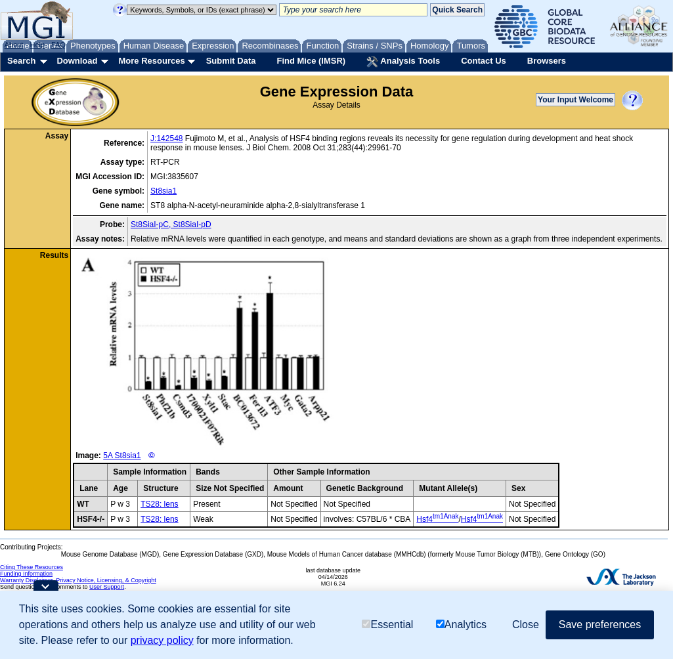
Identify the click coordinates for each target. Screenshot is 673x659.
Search (21, 61)
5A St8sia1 (122, 455)
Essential (387, 625)
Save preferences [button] (600, 624)
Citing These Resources (31, 567)
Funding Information (26, 573)
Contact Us (483, 61)
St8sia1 (163, 191)
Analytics (461, 625)
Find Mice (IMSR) (310, 61)
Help (37, 45)
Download (76, 61)
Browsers (546, 61)
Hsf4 (437, 519)
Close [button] (525, 624)
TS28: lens (159, 504)
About (14, 45)
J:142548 (166, 138)
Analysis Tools (403, 62)
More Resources (151, 61)
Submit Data (231, 61)
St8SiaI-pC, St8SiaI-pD (171, 224)
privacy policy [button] (162, 640)
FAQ (58, 45)
